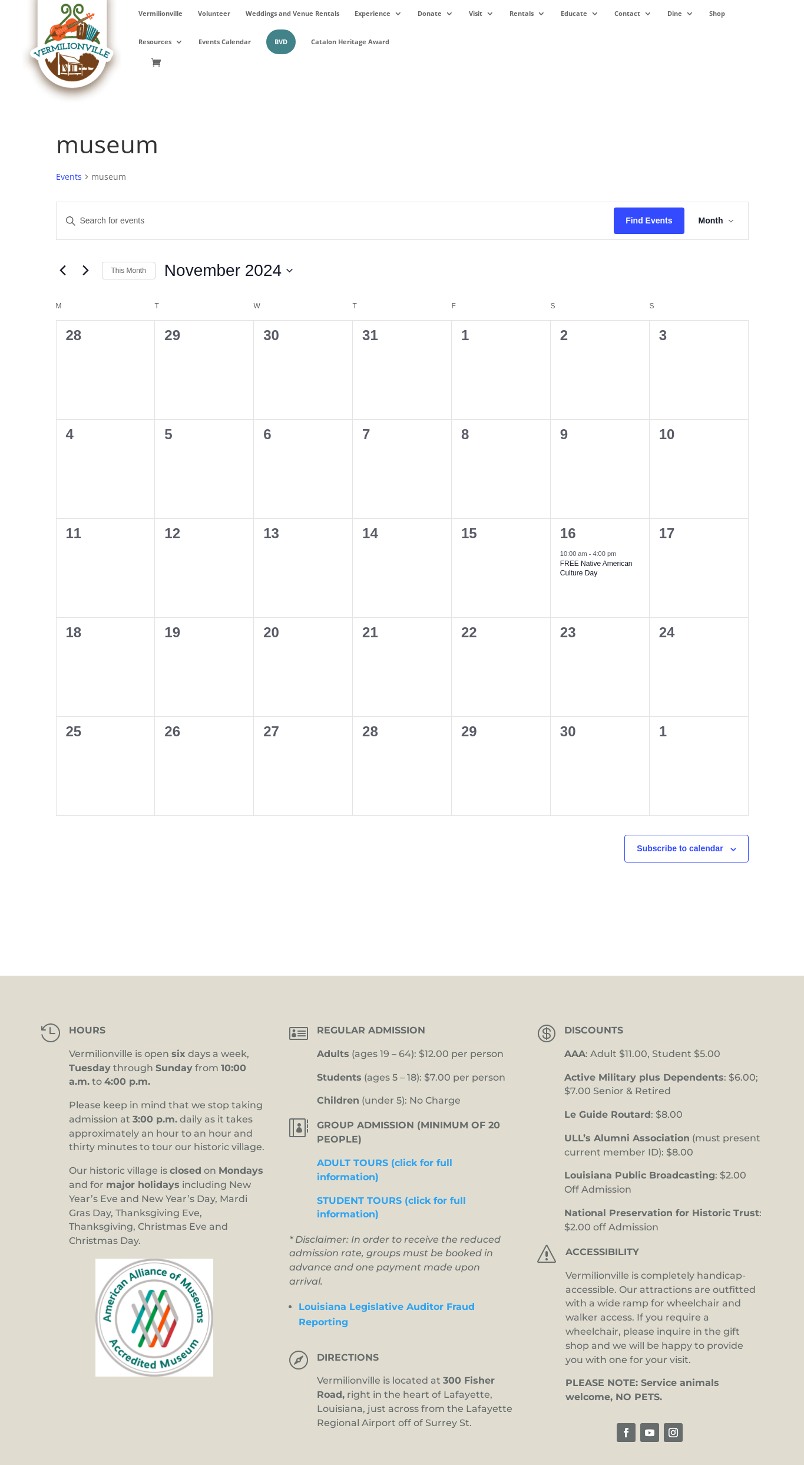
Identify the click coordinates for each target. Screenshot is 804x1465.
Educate (574, 13)
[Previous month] (63, 271)
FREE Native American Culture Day (596, 568)
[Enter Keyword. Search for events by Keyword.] (335, 220)
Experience (373, 13)
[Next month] (86, 271)
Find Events (649, 220)
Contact (627, 13)
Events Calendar (224, 42)
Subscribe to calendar (680, 848)
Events (69, 176)
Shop (717, 13)
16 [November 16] (568, 533)
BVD (280, 41)
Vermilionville (160, 13)
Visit (475, 13)
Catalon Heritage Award (350, 42)
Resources (154, 42)
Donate (430, 13)
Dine (674, 13)
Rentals (521, 13)
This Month (128, 270)
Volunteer (214, 13)
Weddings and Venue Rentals (292, 13)
